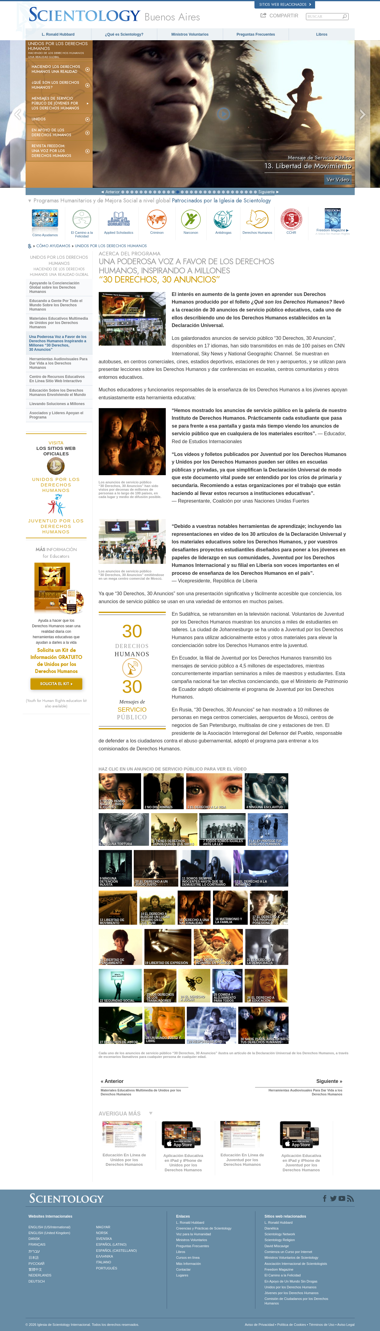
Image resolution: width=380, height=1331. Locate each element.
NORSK (102, 1233)
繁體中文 (35, 1269)
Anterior (112, 192)
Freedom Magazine (332, 232)
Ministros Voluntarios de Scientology (291, 1257)
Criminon (157, 221)
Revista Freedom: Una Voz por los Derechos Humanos (51, 150)
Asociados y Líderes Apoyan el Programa (56, 415)
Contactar (183, 1269)
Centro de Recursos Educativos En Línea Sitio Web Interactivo (57, 379)
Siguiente (266, 192)
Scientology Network (280, 1234)
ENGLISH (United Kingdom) (49, 1233)
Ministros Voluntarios (190, 34)
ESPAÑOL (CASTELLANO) (116, 1250)
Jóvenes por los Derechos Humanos (291, 1293)
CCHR (291, 221)
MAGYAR (103, 1227)
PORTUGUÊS (106, 1268)
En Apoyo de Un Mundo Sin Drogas (291, 1281)
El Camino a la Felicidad (82, 222)
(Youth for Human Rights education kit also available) (56, 703)
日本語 (34, 1257)
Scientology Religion (280, 1240)
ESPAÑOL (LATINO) (111, 1244)
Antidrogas (223, 221)
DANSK (34, 1238)
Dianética (272, 1228)
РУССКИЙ (36, 1263)
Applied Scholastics (119, 221)
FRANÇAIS (37, 1244)
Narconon (191, 221)
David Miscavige (277, 1246)
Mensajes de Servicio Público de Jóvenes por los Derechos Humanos (55, 103)
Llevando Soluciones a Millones (57, 404)
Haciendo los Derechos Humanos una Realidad (56, 69)
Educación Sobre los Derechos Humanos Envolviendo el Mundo (58, 392)
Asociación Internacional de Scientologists (296, 1263)
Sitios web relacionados (285, 4)
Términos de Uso (322, 1324)
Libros (322, 34)
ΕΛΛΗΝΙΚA (104, 1256)
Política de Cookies (291, 1324)
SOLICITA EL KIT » (56, 684)
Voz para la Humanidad (193, 1234)
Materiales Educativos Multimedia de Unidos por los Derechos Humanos (59, 322)
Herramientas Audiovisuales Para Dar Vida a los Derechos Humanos (58, 363)
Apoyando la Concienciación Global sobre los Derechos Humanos (55, 287)
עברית (34, 1251)
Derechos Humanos (257, 221)
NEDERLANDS (40, 1275)
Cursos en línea (188, 1257)
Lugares (182, 1275)
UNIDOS (39, 119)
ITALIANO (103, 1262)
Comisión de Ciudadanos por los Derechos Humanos (296, 1301)
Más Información (188, 1263)
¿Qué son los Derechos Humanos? (55, 85)
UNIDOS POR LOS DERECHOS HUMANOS (111, 246)
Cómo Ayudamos (45, 235)
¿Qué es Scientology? (124, 34)
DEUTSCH (37, 1281)
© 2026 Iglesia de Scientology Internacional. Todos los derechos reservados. (82, 1324)
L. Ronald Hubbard (58, 34)
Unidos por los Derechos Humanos (291, 1287)
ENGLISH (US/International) (50, 1227)
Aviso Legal (346, 1324)
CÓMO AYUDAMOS (54, 246)
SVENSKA (104, 1238)
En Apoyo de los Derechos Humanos (51, 132)
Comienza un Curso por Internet (288, 1252)
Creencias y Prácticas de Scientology (204, 1228)
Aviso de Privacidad (259, 1324)
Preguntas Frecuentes (255, 34)
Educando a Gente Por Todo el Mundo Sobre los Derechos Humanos (56, 305)
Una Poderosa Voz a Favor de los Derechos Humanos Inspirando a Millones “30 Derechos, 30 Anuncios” (58, 343)
